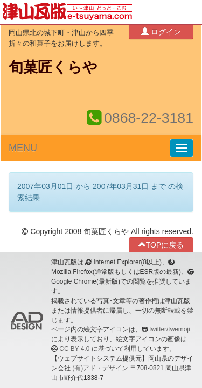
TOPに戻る (161, 244)
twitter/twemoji (169, 329)
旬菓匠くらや (53, 67)
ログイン (161, 31)
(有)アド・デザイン (100, 368)
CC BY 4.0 (74, 348)
